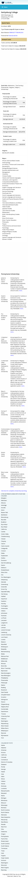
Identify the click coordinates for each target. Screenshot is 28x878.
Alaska (3, 745)
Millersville (4, 661)
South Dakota (5, 846)
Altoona (3, 503)
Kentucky (3, 786)
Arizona (3, 752)
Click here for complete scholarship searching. (14, 491)
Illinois (3, 779)
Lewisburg (4, 632)
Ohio (2, 829)
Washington (4, 721)
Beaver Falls (4, 512)
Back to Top (17, 876)
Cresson (3, 551)
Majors (17, 87)
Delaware (3, 764)
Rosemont (4, 690)
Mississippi (4, 805)
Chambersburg (5, 536)
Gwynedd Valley (5, 591)
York (2, 738)
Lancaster (4, 620)
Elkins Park (4, 572)
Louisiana (4, 788)
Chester (3, 539)
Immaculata (4, 608)
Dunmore (3, 560)
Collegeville (4, 548)
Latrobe (3, 625)
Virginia (3, 855)
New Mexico (4, 822)
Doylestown (4, 555)
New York (4, 827)
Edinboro (3, 567)
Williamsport (4, 731)
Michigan (3, 798)
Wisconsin (4, 865)
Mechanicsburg (5, 651)
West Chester (5, 726)
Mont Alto (4, 666)
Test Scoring (19, 85)
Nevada (3, 824)
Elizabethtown (5, 570)
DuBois (3, 558)
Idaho (2, 776)
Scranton (3, 697)
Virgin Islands (5, 858)
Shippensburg (5, 704)
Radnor (3, 685)
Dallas (3, 553)
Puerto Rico (4, 839)
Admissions (11, 85)
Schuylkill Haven (5, 695)
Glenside (3, 582)
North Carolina (5, 810)
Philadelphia (4, 678)
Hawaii (3, 771)
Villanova (3, 719)
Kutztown (3, 615)
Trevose (3, 714)
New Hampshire (5, 817)
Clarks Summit (5, 546)
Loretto (3, 639)
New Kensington (5, 673)
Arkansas (3, 750)
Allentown (4, 500)
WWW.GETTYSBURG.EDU (16, 32)
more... (21, 290)
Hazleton (3, 601)
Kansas (3, 783)
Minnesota (4, 800)
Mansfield (4, 644)
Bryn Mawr (4, 527)
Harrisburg (4, 594)
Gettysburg (4, 579)
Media (3, 654)
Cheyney (3, 541)
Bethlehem (4, 515)
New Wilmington (5, 675)
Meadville (3, 649)
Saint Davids (4, 692)
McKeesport (4, 647)
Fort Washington (6, 577)
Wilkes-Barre (4, 728)
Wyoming (3, 870)
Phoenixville (4, 680)
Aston (2, 510)
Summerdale (4, 709)
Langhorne (4, 623)
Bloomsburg (4, 517)
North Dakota (5, 812)
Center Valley (5, 534)
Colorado (3, 757)
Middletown (4, 659)
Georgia (3, 769)
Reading (3, 687)
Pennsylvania (5, 836)
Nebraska (4, 815)
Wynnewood (4, 735)
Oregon (3, 834)
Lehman (3, 627)
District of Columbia (6, 762)
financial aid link (13, 35)
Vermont (3, 860)
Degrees (11, 87)
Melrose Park (5, 656)
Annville (3, 508)
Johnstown (4, 613)
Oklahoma (4, 831)
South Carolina (5, 843)
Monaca (3, 663)
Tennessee (4, 848)
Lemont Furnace (5, 630)
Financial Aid (4, 87)
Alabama (3, 748)
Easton (3, 565)
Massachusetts (5, 791)
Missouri (3, 803)
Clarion (3, 543)
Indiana (3, 611)
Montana (3, 807)
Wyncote (3, 733)
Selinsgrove (4, 699)
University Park (5, 716)
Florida (3, 767)
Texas (2, 851)
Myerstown (4, 671)
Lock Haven (4, 637)
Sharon (3, 702)
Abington (3, 498)
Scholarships (4, 89)
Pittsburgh (4, 683)
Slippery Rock (5, 707)
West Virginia (5, 867)
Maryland (3, 793)
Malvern (3, 642)
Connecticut (4, 760)
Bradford (3, 522)
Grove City (4, 589)
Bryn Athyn (4, 524)
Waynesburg (4, 723)
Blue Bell (3, 519)
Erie (2, 575)
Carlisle (3, 531)
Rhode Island (4, 841)
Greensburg (4, 584)
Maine (3, 795)
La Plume (3, 618)
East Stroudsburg (6, 563)
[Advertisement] (14, 67)
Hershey (3, 603)
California (4, 529)
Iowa (2, 774)
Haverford (4, 599)
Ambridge (4, 505)
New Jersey (4, 819)
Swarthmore (4, 711)
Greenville (4, 587)
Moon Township (5, 668)
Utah (2, 853)
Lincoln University (6, 635)
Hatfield (3, 596)
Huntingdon (4, 606)
